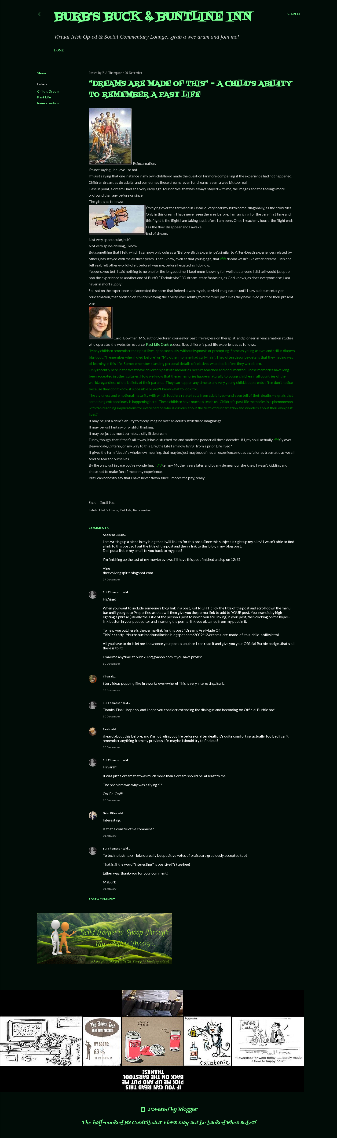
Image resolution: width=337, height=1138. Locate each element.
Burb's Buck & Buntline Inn (153, 17)
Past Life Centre (159, 344)
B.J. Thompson (112, 592)
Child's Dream (48, 91)
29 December (111, 579)
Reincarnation (48, 103)
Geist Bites (110, 813)
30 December (111, 663)
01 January (109, 835)
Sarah (106, 729)
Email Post (107, 502)
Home (59, 50)
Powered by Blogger (168, 1109)
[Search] (293, 14)
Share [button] (41, 73)
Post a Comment (102, 899)
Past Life (44, 97)
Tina (106, 676)
